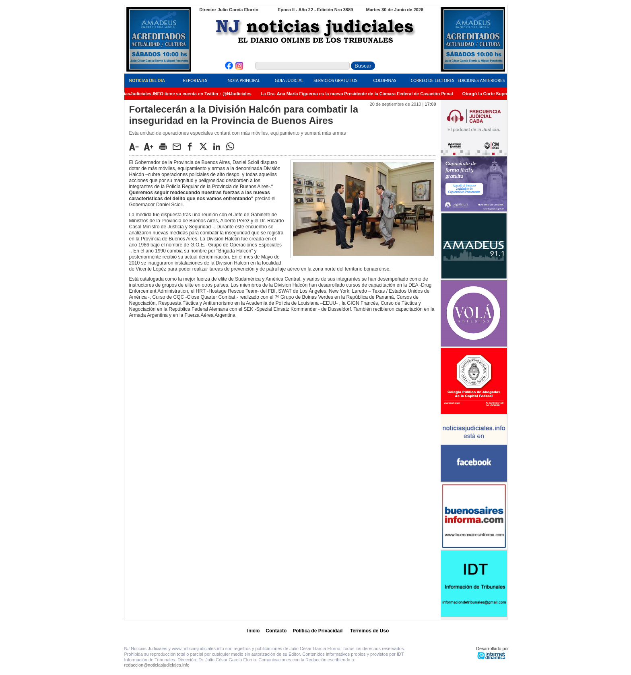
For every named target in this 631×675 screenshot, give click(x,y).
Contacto (276, 631)
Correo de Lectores (432, 80)
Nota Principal (244, 80)
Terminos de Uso (369, 631)
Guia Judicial (289, 80)
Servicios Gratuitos (335, 80)
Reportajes (195, 80)
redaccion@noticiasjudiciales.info (157, 665)
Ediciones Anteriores (481, 80)
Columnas (384, 80)
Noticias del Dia (147, 80)
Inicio (253, 631)
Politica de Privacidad (317, 631)
